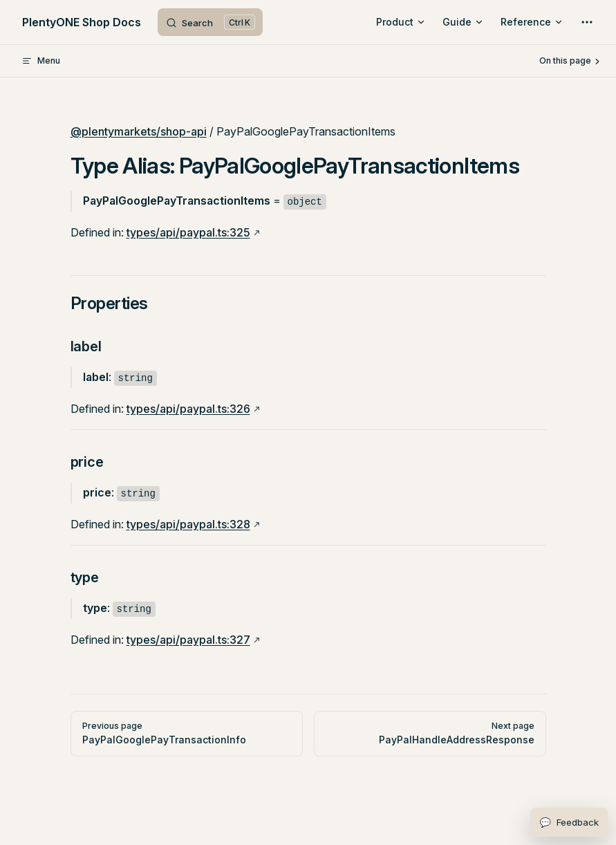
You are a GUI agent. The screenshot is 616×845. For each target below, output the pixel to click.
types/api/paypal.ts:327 (188, 640)
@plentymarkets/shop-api (139, 131)
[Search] (210, 22)
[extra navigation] (587, 22)
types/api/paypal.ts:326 (188, 409)
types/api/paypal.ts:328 (188, 524)
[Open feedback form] (569, 822)
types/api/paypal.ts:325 (188, 232)
